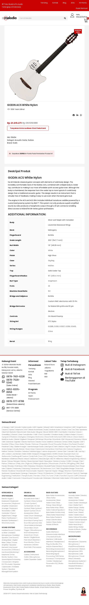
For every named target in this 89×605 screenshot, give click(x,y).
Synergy (24, 473)
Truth (57, 476)
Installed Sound (7, 530)
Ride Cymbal (36, 508)
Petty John (21, 463)
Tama (40, 473)
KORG (55, 454)
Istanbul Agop (35, 451)
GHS (55, 446)
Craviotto (46, 434)
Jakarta (47, 368)
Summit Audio (77, 471)
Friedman (5, 446)
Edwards (10, 442)
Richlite (51, 235)
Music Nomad (33, 461)
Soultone (12, 471)
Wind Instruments (8, 523)
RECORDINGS (51, 529)
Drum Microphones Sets (33, 523)
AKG (52, 427)
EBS (4, 442)
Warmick (55, 478)
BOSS (51, 432)
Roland (59, 466)
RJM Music (19, 466)
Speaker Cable (35, 559)
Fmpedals (44, 444)
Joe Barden (16, 454)
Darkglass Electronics (36, 437)
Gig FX (67, 446)
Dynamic (78, 439)
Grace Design (7, 449)
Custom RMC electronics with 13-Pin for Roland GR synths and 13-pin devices (62, 306)
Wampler (47, 478)
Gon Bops (81, 446)
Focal (51, 444)
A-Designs (6, 427)
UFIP (76, 476)
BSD (46, 377)
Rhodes (11, 466)
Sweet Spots (15, 473)
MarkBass (5, 459)
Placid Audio (54, 463)
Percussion (37, 547)
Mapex (78, 456)
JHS (3, 454)
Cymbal (27, 501)
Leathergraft (16, 456)
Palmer (4, 463)
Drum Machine (33, 540)
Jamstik (71, 451)
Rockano (40, 466)
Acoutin (18, 427)
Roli (77, 466)
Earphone (5, 554)
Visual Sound (27, 478)
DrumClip (48, 439)
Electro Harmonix (28, 442)
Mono (83, 459)
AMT (74, 427)
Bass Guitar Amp (52, 507)
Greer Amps (30, 449)
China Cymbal (36, 501)
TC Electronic (48, 473)
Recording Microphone (55, 551)
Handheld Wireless (75, 563)
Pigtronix (29, 463)
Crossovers (7, 562)
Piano (13, 513)
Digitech (24, 439)
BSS (56, 432)
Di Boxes (16, 550)
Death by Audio (7, 439)
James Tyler (62, 451)
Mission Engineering (71, 459)
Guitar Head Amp (74, 524)
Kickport (36, 454)
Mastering (57, 561)
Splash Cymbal (29, 511)
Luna (55, 456)
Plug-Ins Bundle (52, 544)
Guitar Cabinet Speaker (78, 520)
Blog (64, 3)
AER (34, 427)
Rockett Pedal (50, 466)
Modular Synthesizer (9, 520)
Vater (10, 478)
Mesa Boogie (44, 459)
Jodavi (8, 454)
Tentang (44, 3)
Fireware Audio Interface (55, 534)
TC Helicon (59, 473)
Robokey (32, 466)
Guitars (31, 140)
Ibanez (11, 451)
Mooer (4, 461)
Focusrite (57, 444)
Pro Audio (9, 564)
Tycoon (70, 476)
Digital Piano (6, 515)
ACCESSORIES (29, 552)
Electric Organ (7, 499)
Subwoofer (7, 567)
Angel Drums (82, 427)
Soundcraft (21, 471)
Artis (73, 3)
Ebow (85, 439)
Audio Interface (52, 532)
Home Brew (50, 449)
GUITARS (72, 492)
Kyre (73, 454)
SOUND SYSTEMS (8, 527)
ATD (25, 429)
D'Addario (13, 437)
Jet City (81, 451)
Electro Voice (41, 442)
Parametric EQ (51, 563)
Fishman (35, 444)
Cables (26, 554)
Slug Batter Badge (68, 468)
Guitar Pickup (73, 507)
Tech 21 (76, 473)
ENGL (70, 442)
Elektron (51, 442)
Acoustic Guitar (21, 140)
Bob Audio (31, 432)
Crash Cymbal (30, 503)
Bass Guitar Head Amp (55, 515)
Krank (61, 454)
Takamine (33, 473)
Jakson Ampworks (49, 451)
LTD (45, 456)
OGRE (69, 461)
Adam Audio (27, 427)
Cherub (14, 434)
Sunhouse (5, 473)
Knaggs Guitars (46, 454)
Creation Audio (57, 434)
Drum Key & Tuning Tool (33, 520)
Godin (15, 143)
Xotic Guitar (64, 478)
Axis (69, 429)
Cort (40, 434)
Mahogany (52, 230)
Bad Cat (6, 432)
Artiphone (19, 429)
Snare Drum (28, 535)
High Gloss (52, 255)
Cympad (5, 437)
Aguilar (40, 427)
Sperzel (48, 471)
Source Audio (31, 471)
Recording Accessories (55, 549)
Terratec (37, 476)
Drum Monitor (29, 542)
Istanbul (26, 451)
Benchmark (21, 432)
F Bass (12, 444)
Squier (55, 471)
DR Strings (39, 439)
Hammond (40, 449)
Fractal (80, 444)
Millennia (59, 459)
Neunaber (48, 461)
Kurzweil (67, 454)
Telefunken (16, 476)
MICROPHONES (74, 536)
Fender (28, 444)
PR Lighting (71, 463)
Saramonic (35, 468)
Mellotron (34, 459)
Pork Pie (63, 463)
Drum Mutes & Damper (33, 525)
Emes (65, 442)
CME (35, 434)
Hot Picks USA (61, 449)
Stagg (61, 471)
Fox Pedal (73, 444)
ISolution (18, 451)
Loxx (40, 456)
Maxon (26, 459)
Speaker (17, 564)
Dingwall (31, 439)
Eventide (5, 444)
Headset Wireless (75, 566)
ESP (82, 442)
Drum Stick (29, 528)
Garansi (31, 380)
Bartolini (13, 432)
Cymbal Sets (28, 506)
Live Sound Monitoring (10, 552)
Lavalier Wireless (74, 568)
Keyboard (5, 501)
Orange (75, 461)
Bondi (46, 432)
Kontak (55, 3)
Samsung (26, 468)
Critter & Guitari (70, 434)
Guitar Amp (78, 515)
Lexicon (25, 456)
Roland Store (49, 365)
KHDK (29, 454)
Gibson (61, 446)
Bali (45, 374)
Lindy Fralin (34, 456)
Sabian (9, 468)
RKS (25, 466)
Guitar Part (78, 505)
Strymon (68, 471)
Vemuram (17, 478)
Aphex (11, 429)
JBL (76, 451)
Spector (41, 471)
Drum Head (33, 518)
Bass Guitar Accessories (55, 495)
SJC (53, 468)
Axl (74, 429)
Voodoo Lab (38, 478)
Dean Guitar (78, 437)
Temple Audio (27, 476)
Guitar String (78, 510)
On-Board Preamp (55, 316)
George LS (49, 446)
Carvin (78, 432)
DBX (64, 437)
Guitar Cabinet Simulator (77, 517)
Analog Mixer (6, 540)
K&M (24, 454)
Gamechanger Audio (36, 446)
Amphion (67, 427)
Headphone (59, 542)
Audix (46, 429)
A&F (12, 427)
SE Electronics (46, 468)
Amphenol (59, 427)
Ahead (46, 427)
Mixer (9, 542)
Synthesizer (11, 518)
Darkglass (22, 437)
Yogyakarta (49, 371)
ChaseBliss (6, 434)
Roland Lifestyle (69, 466)
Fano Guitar (20, 444)
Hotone (70, 449)
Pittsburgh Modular (41, 463)
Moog (10, 461)
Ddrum (70, 437)
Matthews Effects (16, 459)
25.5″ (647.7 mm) (55, 240)
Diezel (17, 439)
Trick (43, 476)
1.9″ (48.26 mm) (54, 245)
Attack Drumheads (36, 429)
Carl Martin (63, 432)
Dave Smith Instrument (53, 437)
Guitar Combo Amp (76, 522)
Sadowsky (17, 468)
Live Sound (14, 537)
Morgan (17, 461)
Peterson (12, 463)
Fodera (65, 444)
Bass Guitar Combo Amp (55, 512)
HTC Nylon (52, 321)
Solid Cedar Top (54, 271)
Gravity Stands (18, 449)
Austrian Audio (54, 429)
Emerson (58, 442)
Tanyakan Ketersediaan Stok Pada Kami (28, 128)
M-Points (83, 3)
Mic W (53, 459)
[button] (85, 20)
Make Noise (63, 456)
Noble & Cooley (59, 461)
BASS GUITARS (52, 492)
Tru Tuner (50, 476)
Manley (72, 456)
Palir (81, 461)
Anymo (5, 429)
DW (63, 439)
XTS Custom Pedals (77, 478)
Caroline (71, 432)
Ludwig (50, 456)
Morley (23, 461)
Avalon (64, 429)
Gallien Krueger (20, 446)
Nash (41, 461)
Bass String (57, 505)
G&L (11, 446)
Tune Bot (63, 476)
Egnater (18, 442)
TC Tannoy (68, 473)
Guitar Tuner (73, 512)
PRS (78, 463)
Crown (79, 434)
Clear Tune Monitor (25, 434)
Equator (76, 442)
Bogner (39, 432)
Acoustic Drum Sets (31, 499)
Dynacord (69, 439)
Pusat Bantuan (34, 383)
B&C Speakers (81, 429)
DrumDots (56, 439)
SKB (58, 468)
